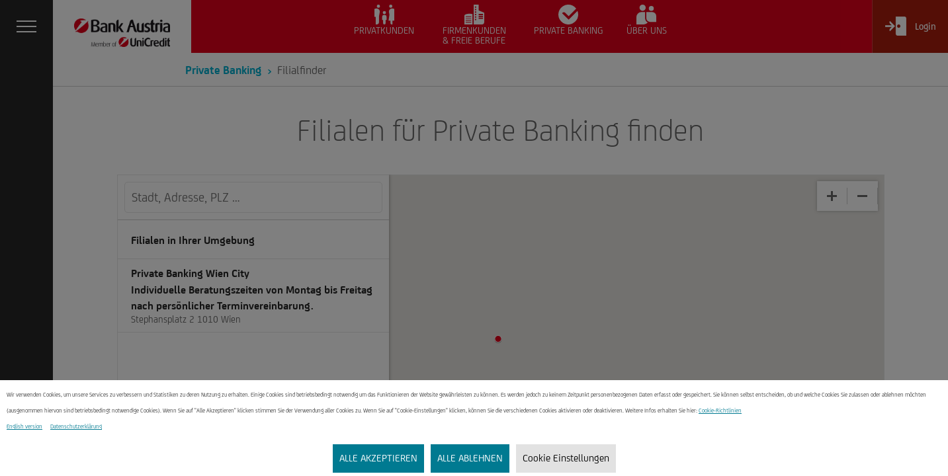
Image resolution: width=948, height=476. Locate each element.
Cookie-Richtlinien (720, 410)
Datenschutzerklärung (76, 426)
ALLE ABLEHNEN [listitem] (470, 457)
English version (24, 426)
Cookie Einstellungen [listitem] (566, 457)
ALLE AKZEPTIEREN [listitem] (378, 457)
